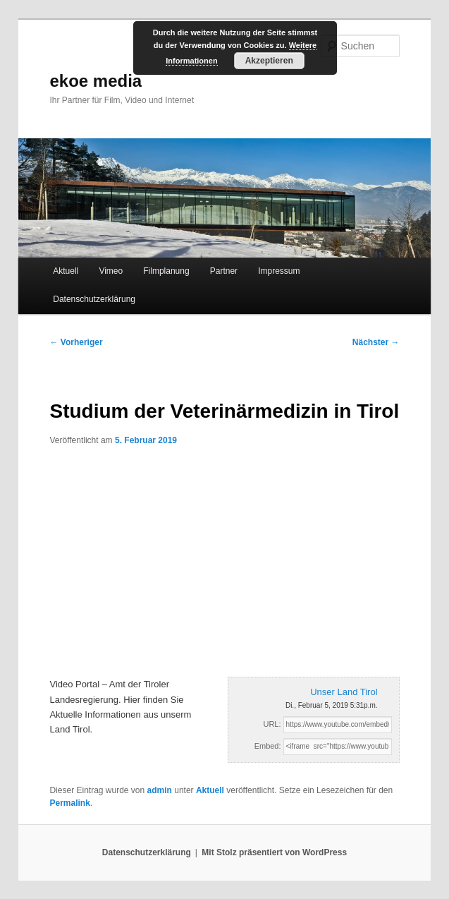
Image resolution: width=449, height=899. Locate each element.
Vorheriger (75, 342)
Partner (224, 271)
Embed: (267, 746)
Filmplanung (166, 271)
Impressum (279, 271)
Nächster (376, 342)
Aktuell (65, 271)
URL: (272, 724)
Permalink (69, 803)
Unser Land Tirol (343, 692)
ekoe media (95, 80)
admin (159, 790)
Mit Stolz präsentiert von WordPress (274, 852)
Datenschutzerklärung (94, 299)
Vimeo (111, 271)
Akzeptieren (269, 61)
